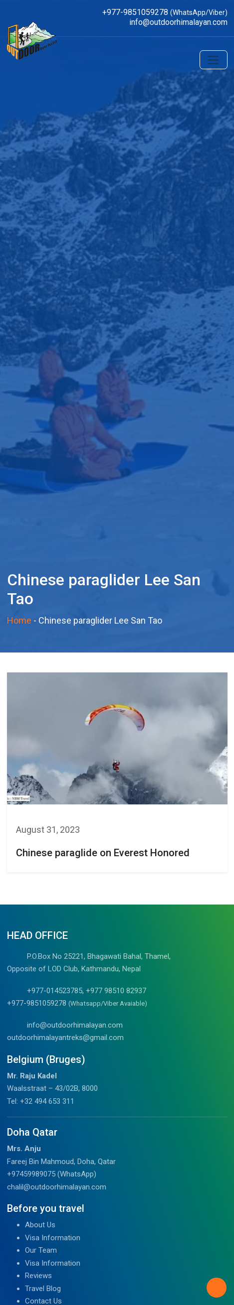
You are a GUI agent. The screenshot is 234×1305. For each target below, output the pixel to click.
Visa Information (52, 1237)
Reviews (38, 1275)
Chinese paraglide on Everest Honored (103, 853)
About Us (40, 1224)
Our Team (41, 1250)
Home (19, 620)
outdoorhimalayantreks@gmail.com (65, 1037)
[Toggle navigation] (214, 59)
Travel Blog (43, 1288)
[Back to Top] (217, 1288)
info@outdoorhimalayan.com (75, 1025)
